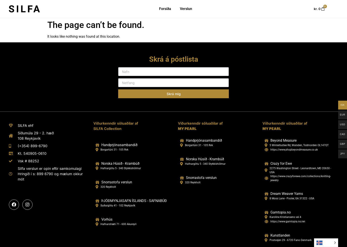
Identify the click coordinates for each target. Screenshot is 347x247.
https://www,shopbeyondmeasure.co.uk (294, 149)
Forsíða (165, 9)
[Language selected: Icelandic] (326, 242)
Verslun (186, 9)
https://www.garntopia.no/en (287, 221)
